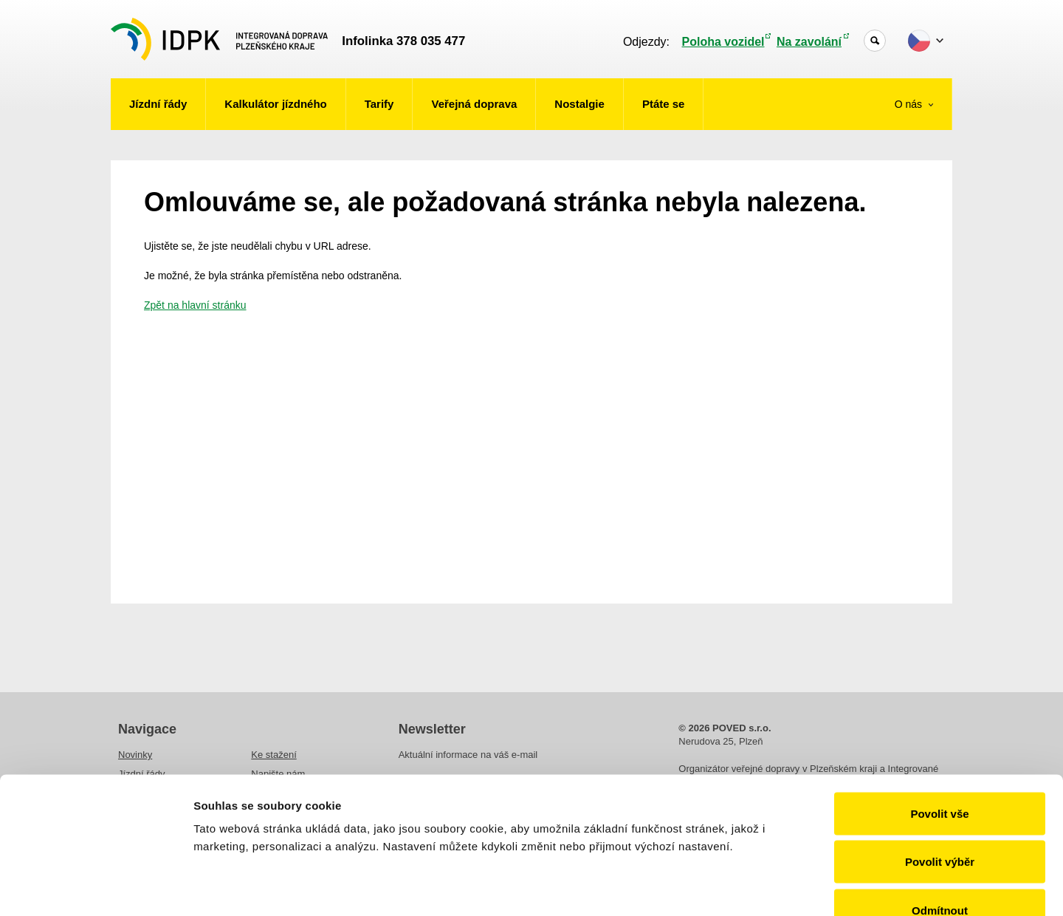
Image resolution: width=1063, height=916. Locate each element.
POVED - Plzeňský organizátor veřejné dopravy (219, 39)
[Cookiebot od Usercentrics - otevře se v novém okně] (95, 887)
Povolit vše (939, 722)
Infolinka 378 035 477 (403, 41)
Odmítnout (940, 819)
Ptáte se (663, 104)
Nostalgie (579, 104)
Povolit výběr (939, 771)
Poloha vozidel (723, 41)
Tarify (379, 104)
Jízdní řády (158, 104)
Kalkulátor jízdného (275, 104)
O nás (910, 104)
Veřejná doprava (474, 104)
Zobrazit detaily (780, 887)
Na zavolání (809, 41)
